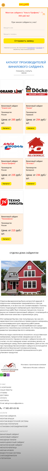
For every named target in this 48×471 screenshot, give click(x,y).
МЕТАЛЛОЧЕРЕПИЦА (8, 448)
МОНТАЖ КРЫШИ (7, 419)
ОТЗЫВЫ (3, 393)
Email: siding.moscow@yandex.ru (11, 403)
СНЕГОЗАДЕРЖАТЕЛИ (8, 456)
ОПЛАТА (3, 398)
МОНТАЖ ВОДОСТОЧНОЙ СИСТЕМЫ (14, 421)
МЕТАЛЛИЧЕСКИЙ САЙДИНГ (11, 445)
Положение (31, 47)
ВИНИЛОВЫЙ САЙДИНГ (9, 434)
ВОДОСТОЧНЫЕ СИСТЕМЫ (10, 453)
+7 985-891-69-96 (10, 408)
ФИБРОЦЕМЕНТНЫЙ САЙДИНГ (12, 442)
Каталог (6, 128)
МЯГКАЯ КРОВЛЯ (7, 450)
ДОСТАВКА (4, 395)
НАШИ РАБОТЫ (6, 390)
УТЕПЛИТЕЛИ (5, 458)
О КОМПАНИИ (5, 387)
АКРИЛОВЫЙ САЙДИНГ (9, 437)
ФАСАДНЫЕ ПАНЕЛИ (8, 440)
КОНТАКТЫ (4, 401)
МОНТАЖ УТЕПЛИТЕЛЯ (9, 424)
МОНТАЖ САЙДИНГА (8, 416)
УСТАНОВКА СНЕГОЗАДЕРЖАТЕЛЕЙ (14, 426)
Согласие (39, 47)
